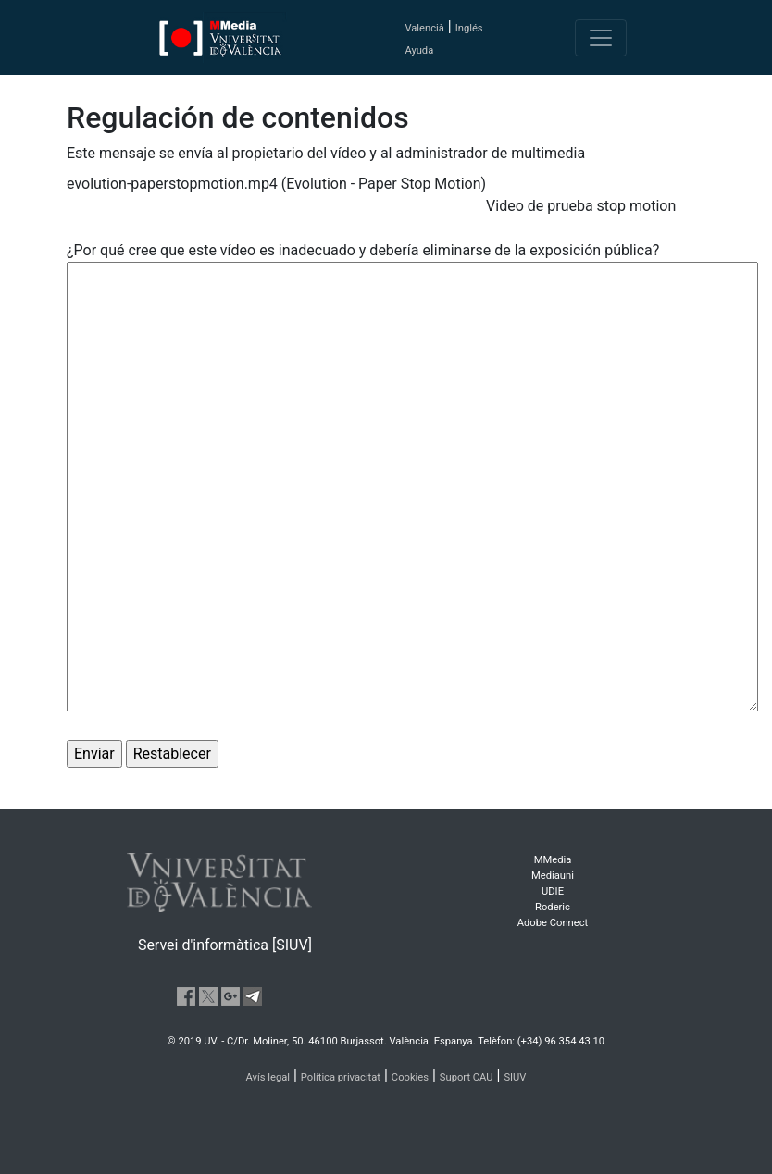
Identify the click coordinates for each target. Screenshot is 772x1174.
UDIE (553, 891)
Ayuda (419, 50)
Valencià (424, 28)
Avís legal (268, 1077)
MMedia (553, 860)
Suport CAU (466, 1077)
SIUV (515, 1077)
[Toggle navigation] (601, 37)
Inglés (469, 28)
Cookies (410, 1077)
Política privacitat (340, 1077)
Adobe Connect (552, 923)
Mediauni (552, 876)
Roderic (552, 907)
